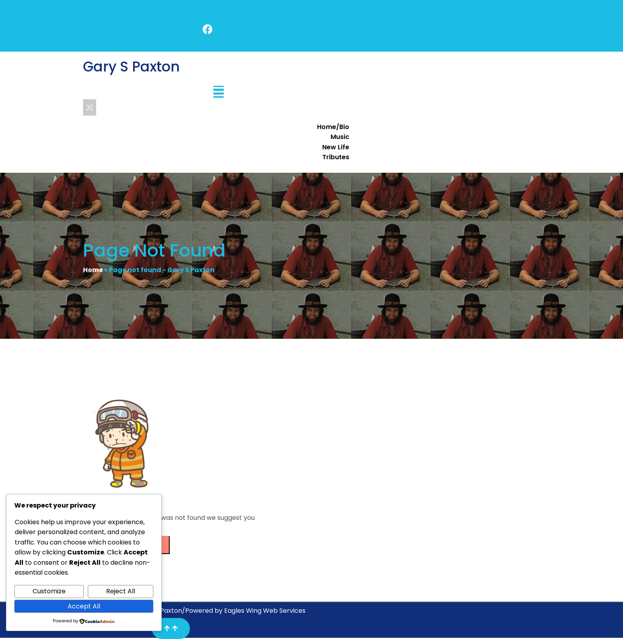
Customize (49, 591)
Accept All (84, 606)
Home (93, 269)
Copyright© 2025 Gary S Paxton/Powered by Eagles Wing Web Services (194, 610)
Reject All (120, 591)
